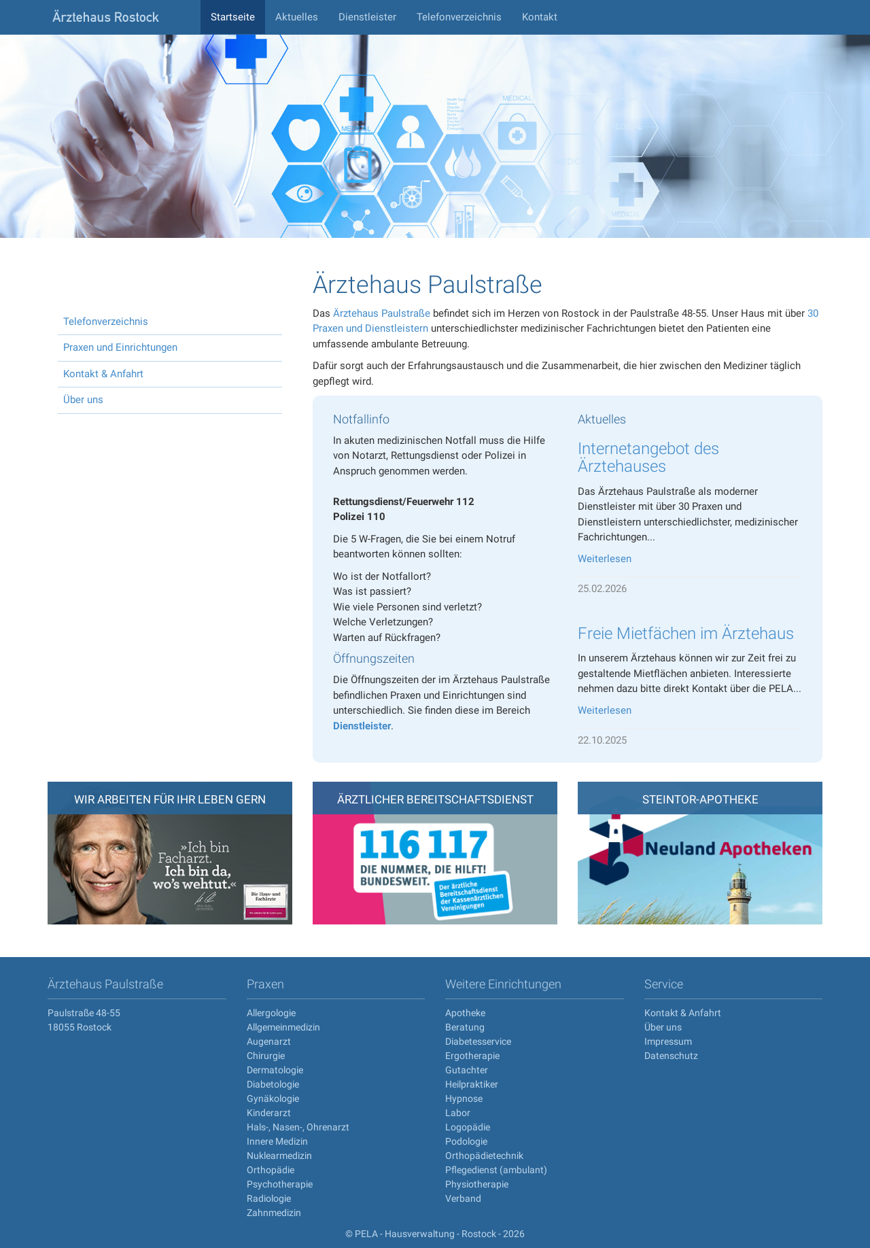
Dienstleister (367, 17)
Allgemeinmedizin (283, 1027)
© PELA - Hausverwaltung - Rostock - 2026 (435, 1233)
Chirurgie (266, 1055)
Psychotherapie (280, 1184)
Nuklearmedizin (279, 1155)
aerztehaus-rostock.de (119, 17)
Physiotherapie (476, 1184)
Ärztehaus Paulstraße (381, 313)
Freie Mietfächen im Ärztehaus (686, 633)
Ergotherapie (472, 1055)
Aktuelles (296, 17)
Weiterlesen (604, 559)
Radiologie (269, 1198)
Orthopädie (270, 1169)
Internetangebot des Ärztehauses (648, 457)
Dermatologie (275, 1069)
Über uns (83, 400)
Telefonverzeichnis (459, 17)
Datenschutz (671, 1055)
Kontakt (539, 17)
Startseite (233, 17)
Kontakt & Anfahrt (103, 374)
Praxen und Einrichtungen (120, 347)
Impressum (668, 1041)
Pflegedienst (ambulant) (496, 1169)
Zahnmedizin (274, 1212)
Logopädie (467, 1127)
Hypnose (464, 1098)
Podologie (466, 1141)
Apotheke (465, 1012)
